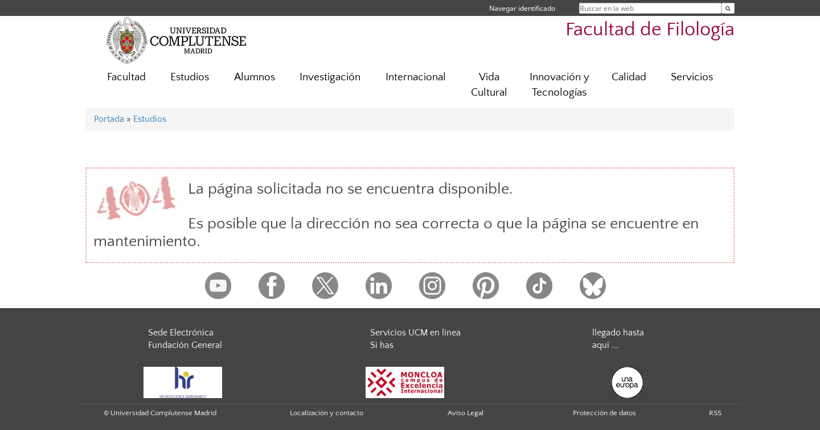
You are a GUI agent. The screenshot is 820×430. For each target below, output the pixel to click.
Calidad (629, 77)
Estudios (189, 77)
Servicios (692, 77)
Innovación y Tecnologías (559, 85)
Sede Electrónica (181, 332)
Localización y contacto (326, 413)
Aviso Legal (465, 413)
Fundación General (185, 345)
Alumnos (254, 77)
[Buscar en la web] (728, 8)
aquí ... (605, 345)
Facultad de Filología (650, 29)
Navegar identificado (522, 8)
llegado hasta (618, 332)
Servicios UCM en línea (415, 332)
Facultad (126, 77)
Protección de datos (604, 413)
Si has (381, 345)
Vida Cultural (489, 85)
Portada (109, 119)
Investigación (330, 77)
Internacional (416, 77)
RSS (715, 413)
